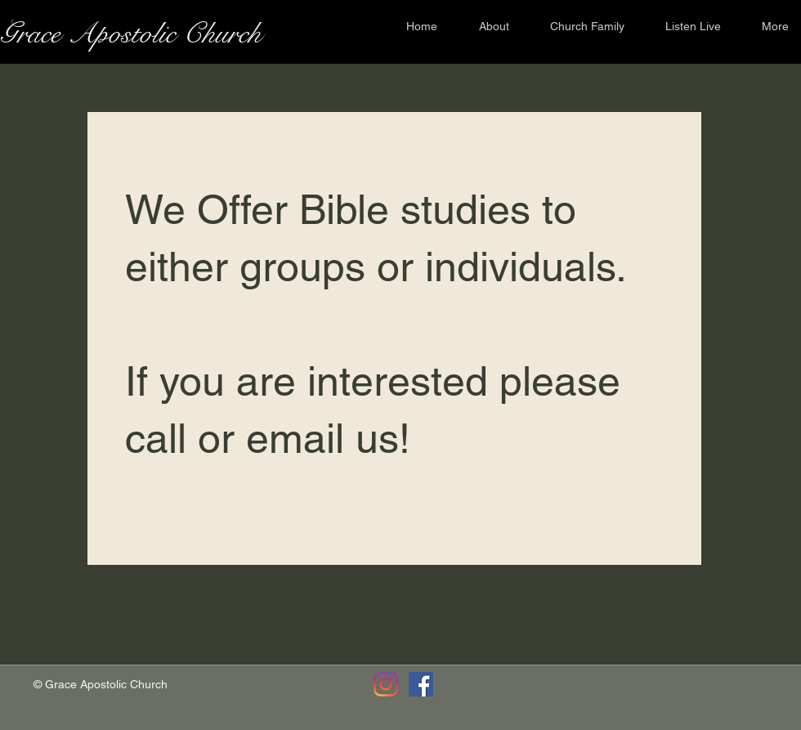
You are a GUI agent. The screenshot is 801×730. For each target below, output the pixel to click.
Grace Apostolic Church (131, 34)
